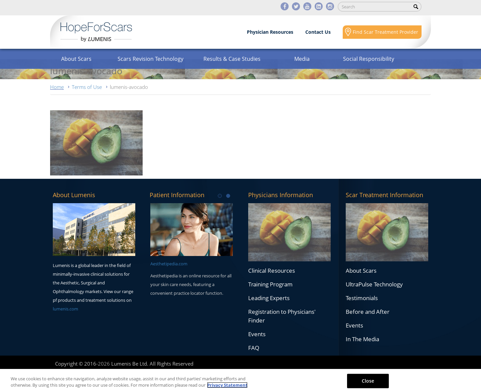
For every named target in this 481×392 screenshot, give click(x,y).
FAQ (253, 348)
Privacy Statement (227, 385)
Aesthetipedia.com (168, 264)
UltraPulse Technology (374, 284)
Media (302, 58)
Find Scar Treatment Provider (385, 32)
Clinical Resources (271, 270)
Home (57, 87)
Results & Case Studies (232, 58)
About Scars (76, 58)
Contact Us (318, 32)
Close (368, 381)
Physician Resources (270, 32)
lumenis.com (65, 309)
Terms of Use (87, 87)
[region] (240, 380)
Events (257, 334)
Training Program (270, 284)
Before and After (367, 311)
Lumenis (96, 32)
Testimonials (362, 298)
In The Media (362, 339)
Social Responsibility (368, 58)
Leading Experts (269, 298)
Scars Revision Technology (150, 58)
